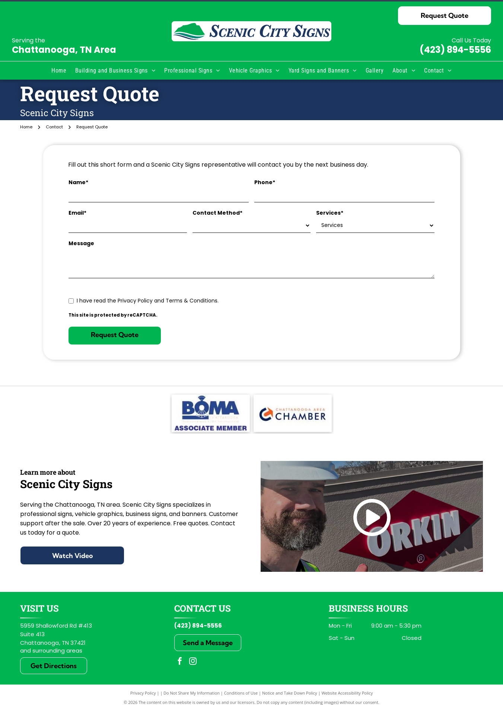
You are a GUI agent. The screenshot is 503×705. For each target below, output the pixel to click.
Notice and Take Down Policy (289, 693)
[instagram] (192, 662)
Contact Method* (217, 213)
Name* (78, 182)
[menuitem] (59, 70)
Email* (77, 213)
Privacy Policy (143, 693)
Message (81, 243)
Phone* (264, 182)
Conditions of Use (241, 693)
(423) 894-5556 (455, 50)
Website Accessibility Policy (347, 693)
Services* (329, 213)
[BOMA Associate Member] (211, 413)
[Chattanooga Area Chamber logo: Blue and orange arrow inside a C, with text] (293, 413)
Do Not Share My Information (191, 693)
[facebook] (179, 662)
